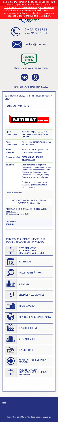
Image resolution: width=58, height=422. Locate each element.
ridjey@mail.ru (36, 44)
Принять (46, 16)
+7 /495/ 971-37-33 (35, 29)
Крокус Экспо (28, 160)
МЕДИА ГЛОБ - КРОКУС (32, 157)
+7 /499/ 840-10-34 (35, 33)
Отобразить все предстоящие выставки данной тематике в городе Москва (35, 184)
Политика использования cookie (20, 8)
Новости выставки (14, 192)
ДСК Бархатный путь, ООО (17, 214)
